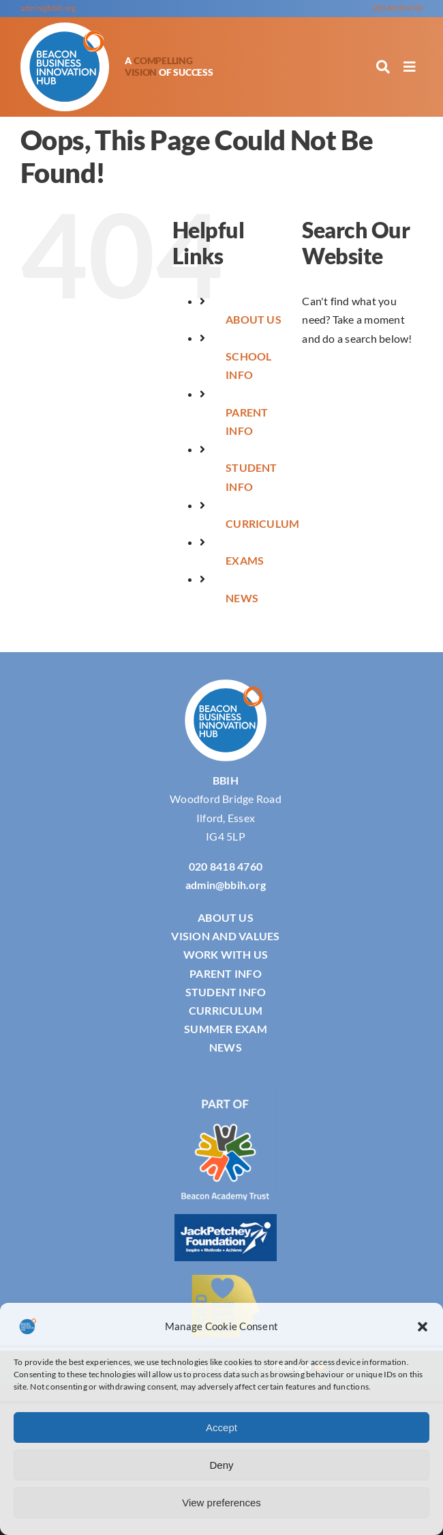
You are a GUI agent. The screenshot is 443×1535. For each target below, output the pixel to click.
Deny (221, 1465)
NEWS (242, 597)
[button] (422, 1327)
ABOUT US (253, 319)
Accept (221, 1427)
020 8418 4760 (398, 7)
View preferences (221, 1502)
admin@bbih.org (48, 7)
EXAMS (245, 560)
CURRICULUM (262, 523)
